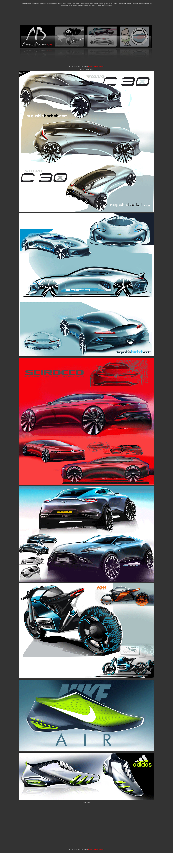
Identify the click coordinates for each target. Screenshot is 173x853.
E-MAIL (101, 66)
